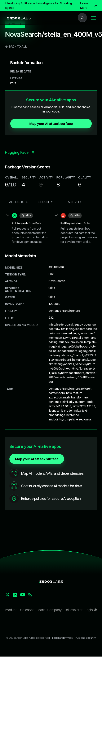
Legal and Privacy (62, 637)
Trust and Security (85, 637)
